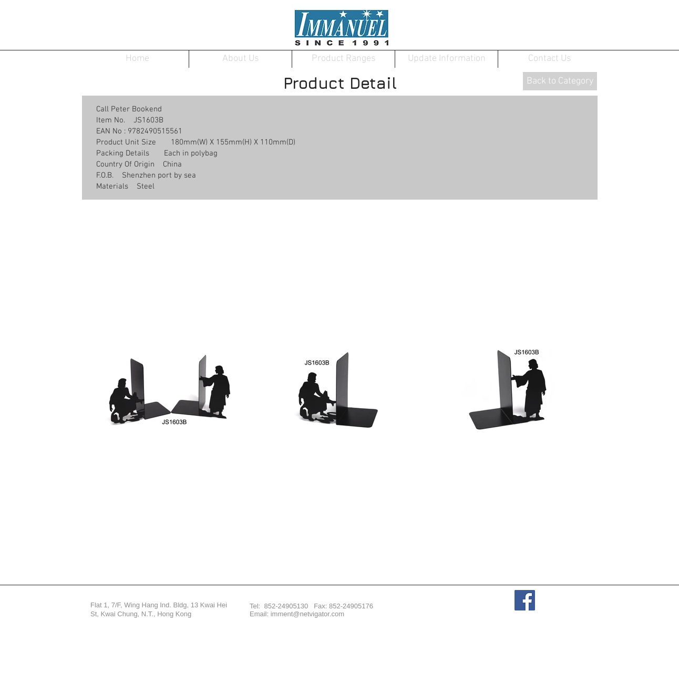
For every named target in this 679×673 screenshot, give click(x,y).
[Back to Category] (560, 81)
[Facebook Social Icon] (525, 600)
